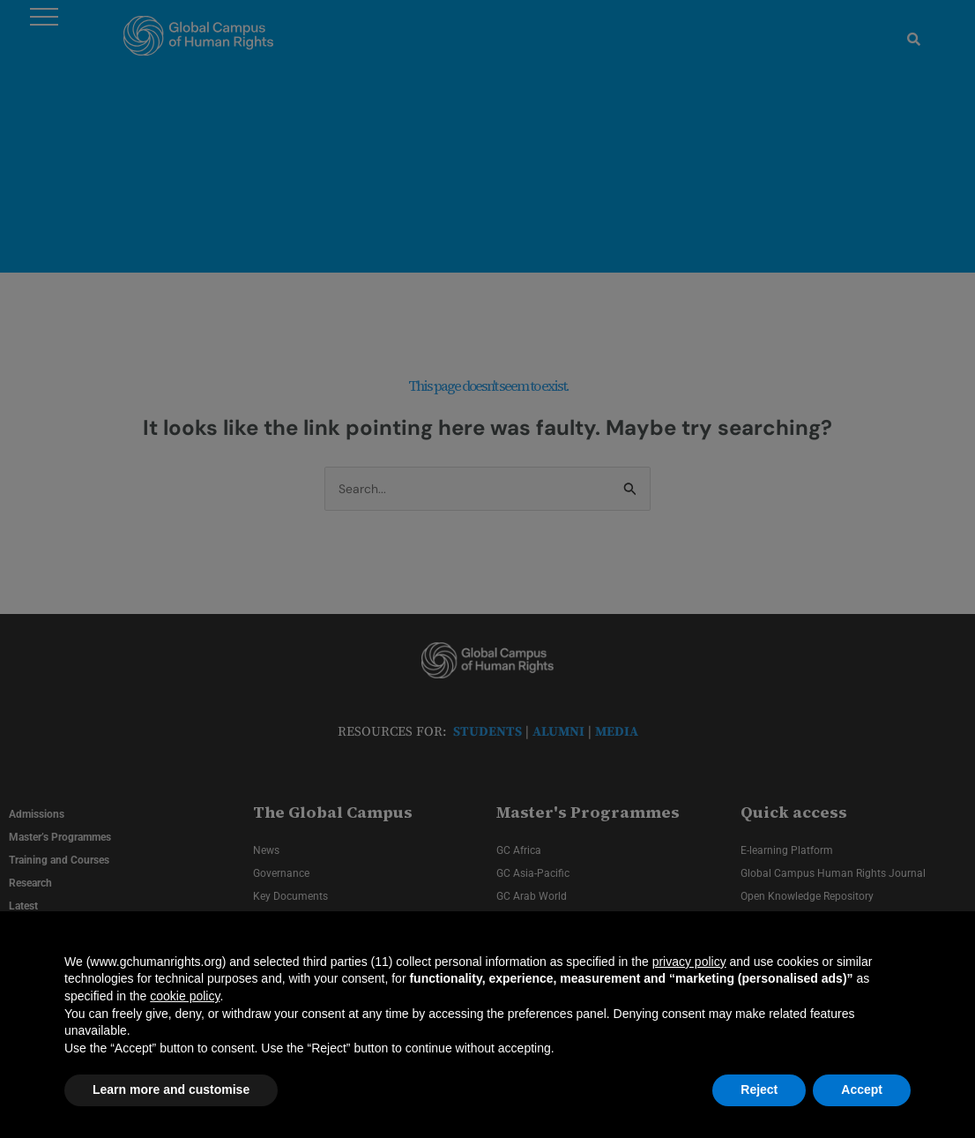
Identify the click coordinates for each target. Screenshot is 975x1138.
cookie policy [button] (185, 996)
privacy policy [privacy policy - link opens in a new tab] (689, 962)
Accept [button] (861, 1089)
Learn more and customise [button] (171, 1089)
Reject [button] (759, 1089)
